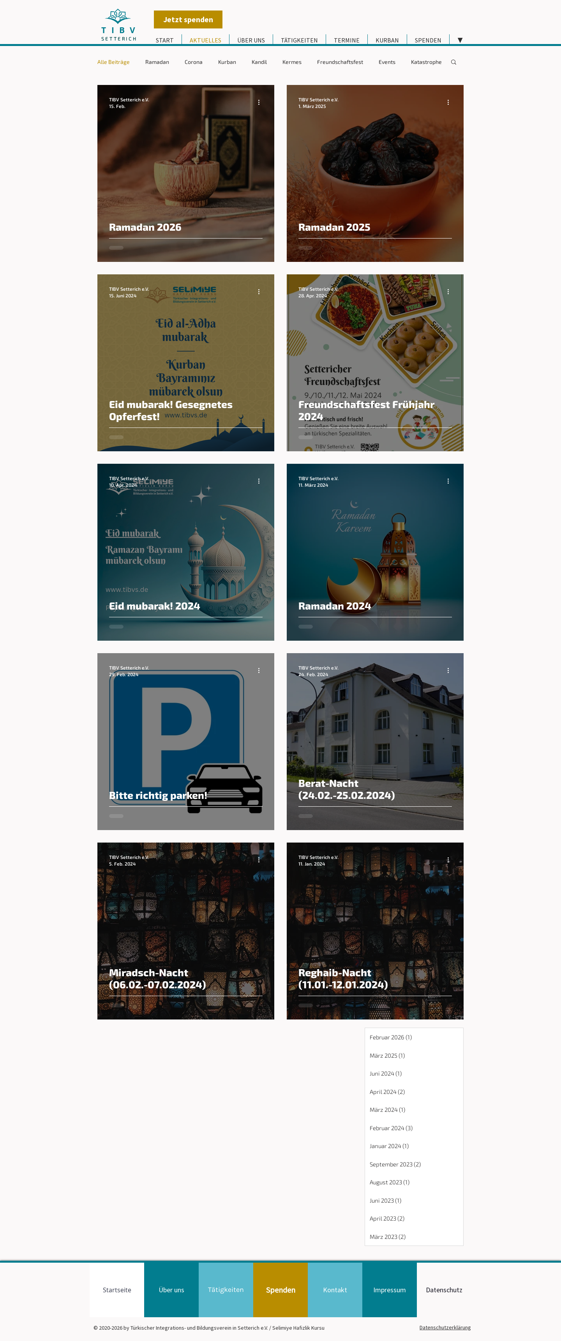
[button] (453, 62)
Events (387, 61)
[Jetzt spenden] (188, 19)
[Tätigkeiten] (226, 1290)
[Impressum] (389, 1290)
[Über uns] (171, 1290)
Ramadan (157, 61)
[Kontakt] (335, 1290)
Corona (194, 61)
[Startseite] (117, 1290)
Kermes (292, 61)
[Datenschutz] (444, 1290)
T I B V (119, 30)
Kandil (259, 61)
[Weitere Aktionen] (261, 102)
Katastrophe (426, 61)
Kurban (227, 61)
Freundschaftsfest (340, 61)
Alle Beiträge (113, 61)
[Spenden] (280, 1290)
